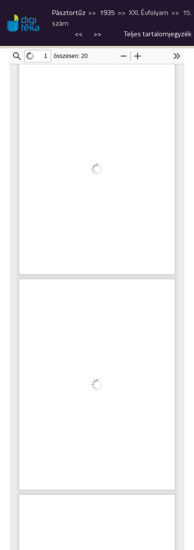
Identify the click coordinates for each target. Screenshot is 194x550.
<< (79, 34)
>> (97, 34)
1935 (107, 12)
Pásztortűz (68, 12)
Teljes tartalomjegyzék (158, 34)
